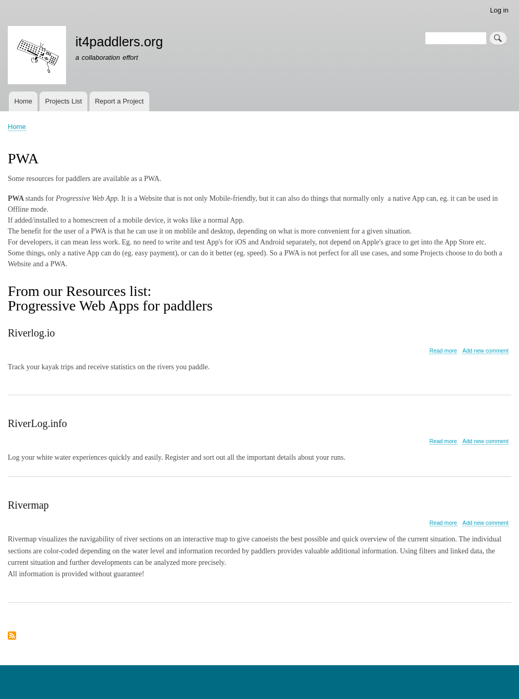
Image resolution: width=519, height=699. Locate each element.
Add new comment (485, 350)
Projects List (63, 101)
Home (23, 101)
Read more (443, 350)
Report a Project (119, 101)
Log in (499, 10)
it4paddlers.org (119, 41)
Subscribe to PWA (12, 636)
